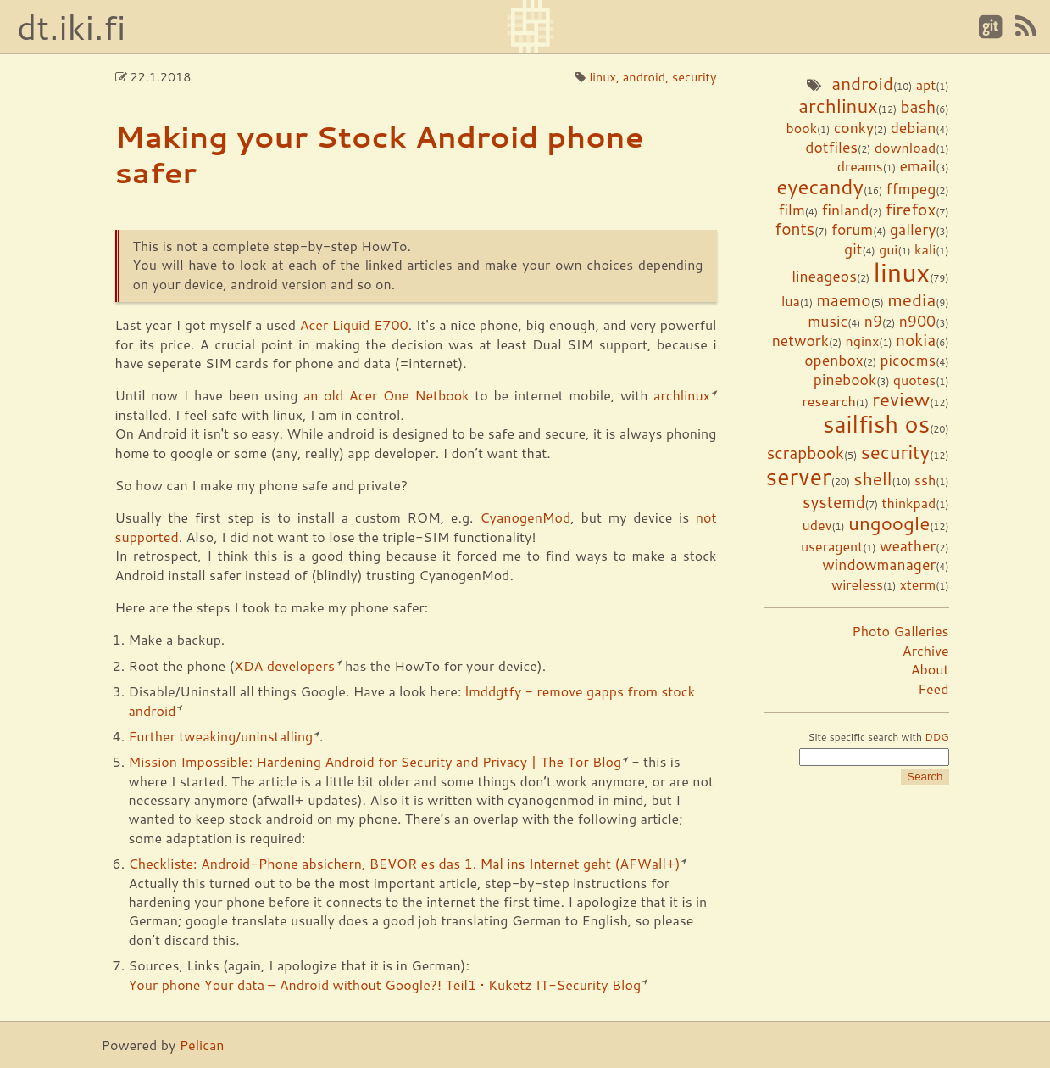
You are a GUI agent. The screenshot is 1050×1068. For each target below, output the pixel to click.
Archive (926, 650)
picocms (908, 360)
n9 (873, 321)
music (827, 321)
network (800, 340)
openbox (834, 360)
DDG (936, 737)
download (905, 147)
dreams (860, 166)
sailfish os (876, 423)
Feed (933, 688)
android (862, 83)
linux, (605, 77)
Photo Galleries (900, 630)
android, (647, 77)
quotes (914, 379)
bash (918, 106)
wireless (857, 584)
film (792, 210)
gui (888, 249)
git (853, 249)
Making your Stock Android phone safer (379, 154)
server (798, 476)
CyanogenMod (525, 517)
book (801, 127)
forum (852, 229)
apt (926, 84)
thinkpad (908, 502)
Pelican (202, 1044)
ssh (925, 479)
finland (845, 210)
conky (854, 127)
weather (908, 545)
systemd (834, 501)
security (896, 451)
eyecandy (820, 186)
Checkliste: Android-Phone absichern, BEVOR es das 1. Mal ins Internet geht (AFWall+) (405, 863)
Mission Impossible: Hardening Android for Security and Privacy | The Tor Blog (375, 761)
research (829, 401)
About (930, 669)
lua (790, 300)
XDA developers (284, 665)
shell (872, 478)
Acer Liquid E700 (354, 324)
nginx (863, 340)
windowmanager (879, 564)
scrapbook (805, 452)
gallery (913, 229)
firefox (911, 209)
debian (913, 127)
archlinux (838, 105)
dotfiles (831, 147)
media (911, 299)
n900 (917, 321)
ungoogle (889, 522)
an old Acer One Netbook (386, 395)
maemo (843, 299)
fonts (794, 228)
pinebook (845, 379)
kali (925, 249)
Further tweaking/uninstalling (221, 736)
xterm (918, 584)
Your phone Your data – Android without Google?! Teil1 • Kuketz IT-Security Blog (385, 984)
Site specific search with (878, 737)
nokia (916, 339)
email (917, 165)
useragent (832, 546)
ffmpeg (911, 188)
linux (902, 272)
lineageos (824, 276)
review (901, 398)
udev (817, 524)
